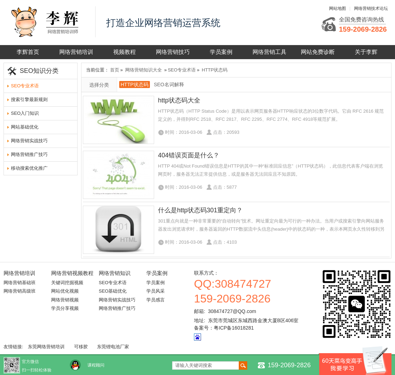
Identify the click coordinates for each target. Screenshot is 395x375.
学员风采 (155, 291)
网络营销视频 (65, 299)
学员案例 (221, 52)
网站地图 (337, 8)
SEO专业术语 (25, 85)
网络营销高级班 (20, 291)
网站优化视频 (65, 291)
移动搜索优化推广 (29, 168)
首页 (114, 70)
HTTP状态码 (214, 70)
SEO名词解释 (169, 84)
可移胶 (81, 346)
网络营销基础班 (20, 282)
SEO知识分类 (39, 70)
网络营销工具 (269, 52)
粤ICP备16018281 (234, 328)
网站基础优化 (24, 127)
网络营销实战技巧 (29, 140)
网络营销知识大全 (143, 70)
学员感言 (155, 299)
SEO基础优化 (113, 291)
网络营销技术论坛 (371, 8)
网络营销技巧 (173, 52)
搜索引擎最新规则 (29, 99)
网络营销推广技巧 (29, 154)
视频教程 (124, 52)
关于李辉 (366, 52)
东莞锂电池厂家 (113, 346)
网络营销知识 (114, 273)
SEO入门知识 (25, 113)
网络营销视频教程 (72, 273)
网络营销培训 (76, 52)
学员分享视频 (65, 308)
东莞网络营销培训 (46, 346)
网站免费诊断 (318, 52)
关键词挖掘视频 (67, 282)
